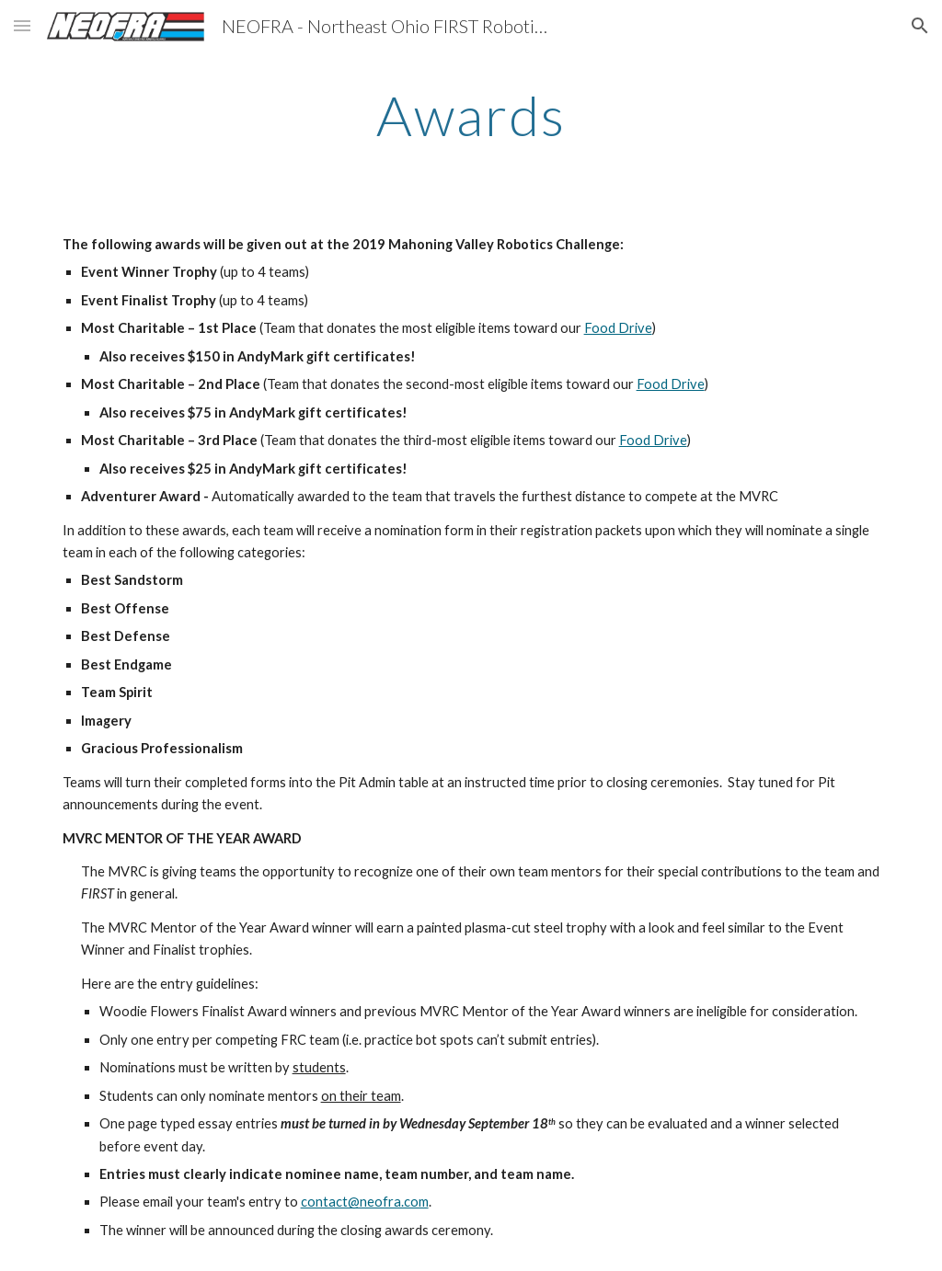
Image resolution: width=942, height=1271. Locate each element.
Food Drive (618, 328)
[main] (471, 115)
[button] (22, 25)
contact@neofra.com (365, 1201)
